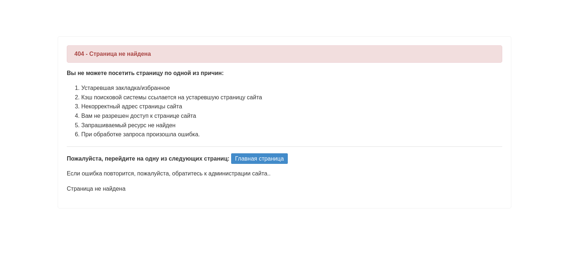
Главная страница (259, 159)
